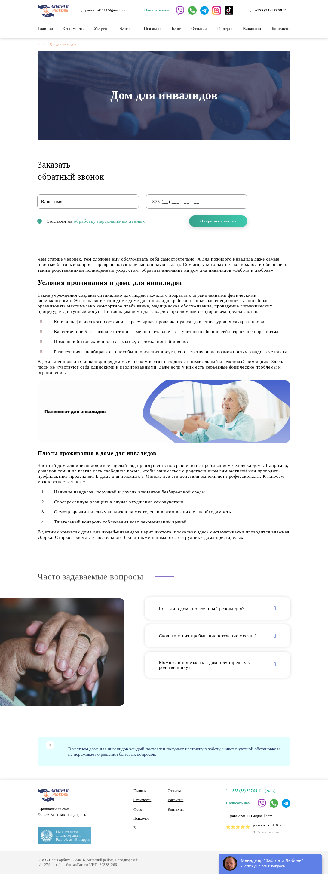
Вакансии (252, 28)
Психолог (152, 28)
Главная (45, 28)
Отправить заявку (218, 221)
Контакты (280, 28)
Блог (176, 28)
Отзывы (199, 28)
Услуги (102, 28)
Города (224, 28)
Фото (126, 28)
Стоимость (73, 28)
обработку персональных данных (109, 221)
